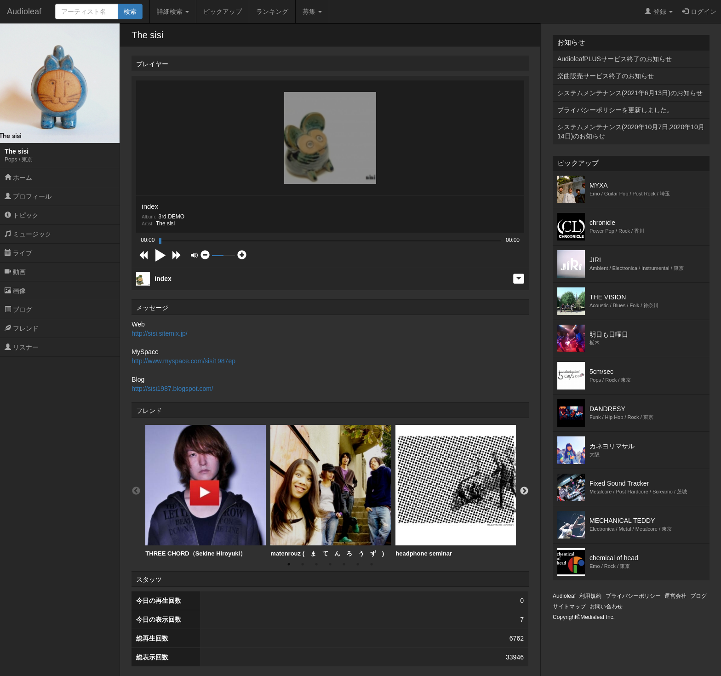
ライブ (18, 253)
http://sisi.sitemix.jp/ (159, 333)
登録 (659, 11)
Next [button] (524, 491)
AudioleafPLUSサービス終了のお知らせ (614, 59)
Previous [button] (136, 491)
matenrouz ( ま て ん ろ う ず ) (330, 491)
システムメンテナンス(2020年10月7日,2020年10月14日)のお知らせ (630, 131)
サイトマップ (569, 606)
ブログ (18, 309)
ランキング (272, 11)
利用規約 (590, 596)
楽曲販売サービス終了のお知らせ (605, 76)
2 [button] (302, 564)
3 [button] (316, 564)
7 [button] (371, 564)
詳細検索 (173, 11)
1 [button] (288, 564)
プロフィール (28, 196)
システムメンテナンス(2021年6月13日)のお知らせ (630, 93)
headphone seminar (455, 491)
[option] (205, 491)
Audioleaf (24, 11)
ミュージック (28, 234)
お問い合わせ (606, 606)
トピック (22, 215)
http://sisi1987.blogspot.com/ (172, 388)
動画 (15, 271)
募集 (312, 11)
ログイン (699, 11)
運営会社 (675, 596)
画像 (15, 290)
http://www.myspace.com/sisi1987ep (183, 361)
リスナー (22, 347)
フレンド (22, 328)
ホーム (18, 177)
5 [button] (344, 564)
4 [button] (330, 564)
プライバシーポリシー (633, 596)
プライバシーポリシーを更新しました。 (615, 110)
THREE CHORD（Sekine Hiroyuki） (205, 491)
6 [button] (357, 564)
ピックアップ (222, 11)
